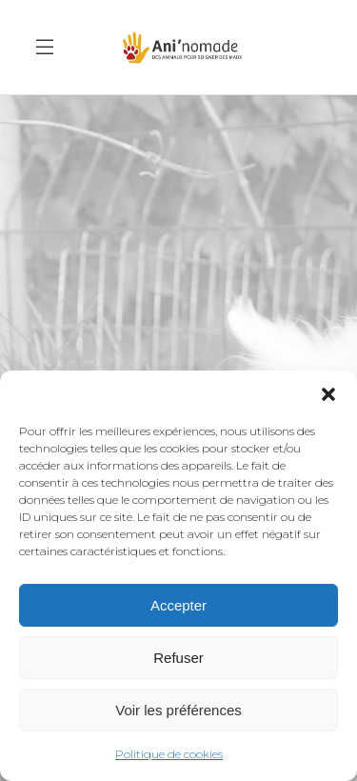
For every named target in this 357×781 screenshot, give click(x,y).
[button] (328, 394)
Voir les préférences (178, 710)
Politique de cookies (169, 754)
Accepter (178, 605)
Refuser (178, 658)
